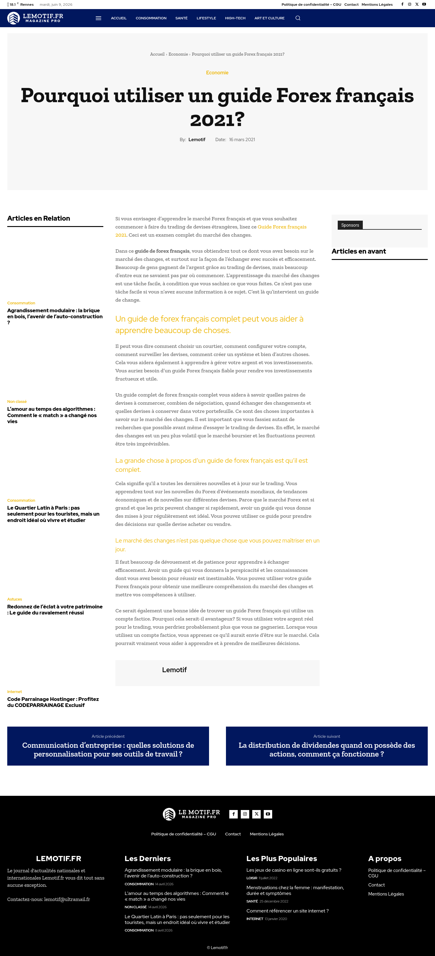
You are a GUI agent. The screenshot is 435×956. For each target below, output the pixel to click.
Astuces (14, 599)
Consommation (21, 303)
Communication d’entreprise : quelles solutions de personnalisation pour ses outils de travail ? (108, 749)
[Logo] (35, 18)
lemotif (196, 139)
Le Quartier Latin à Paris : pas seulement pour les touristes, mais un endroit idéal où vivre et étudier (53, 513)
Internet (14, 692)
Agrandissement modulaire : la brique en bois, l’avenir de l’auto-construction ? (55, 316)
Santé (252, 901)
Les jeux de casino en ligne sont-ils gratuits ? (293, 870)
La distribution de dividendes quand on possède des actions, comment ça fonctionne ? (327, 749)
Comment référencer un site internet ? (287, 911)
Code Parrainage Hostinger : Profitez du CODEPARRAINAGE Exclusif (53, 702)
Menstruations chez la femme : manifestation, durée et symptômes (295, 890)
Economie (178, 54)
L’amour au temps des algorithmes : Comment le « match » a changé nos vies (52, 415)
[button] (298, 18)
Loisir (251, 878)
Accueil (157, 54)
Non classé (17, 401)
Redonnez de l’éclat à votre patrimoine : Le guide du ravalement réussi (55, 609)
